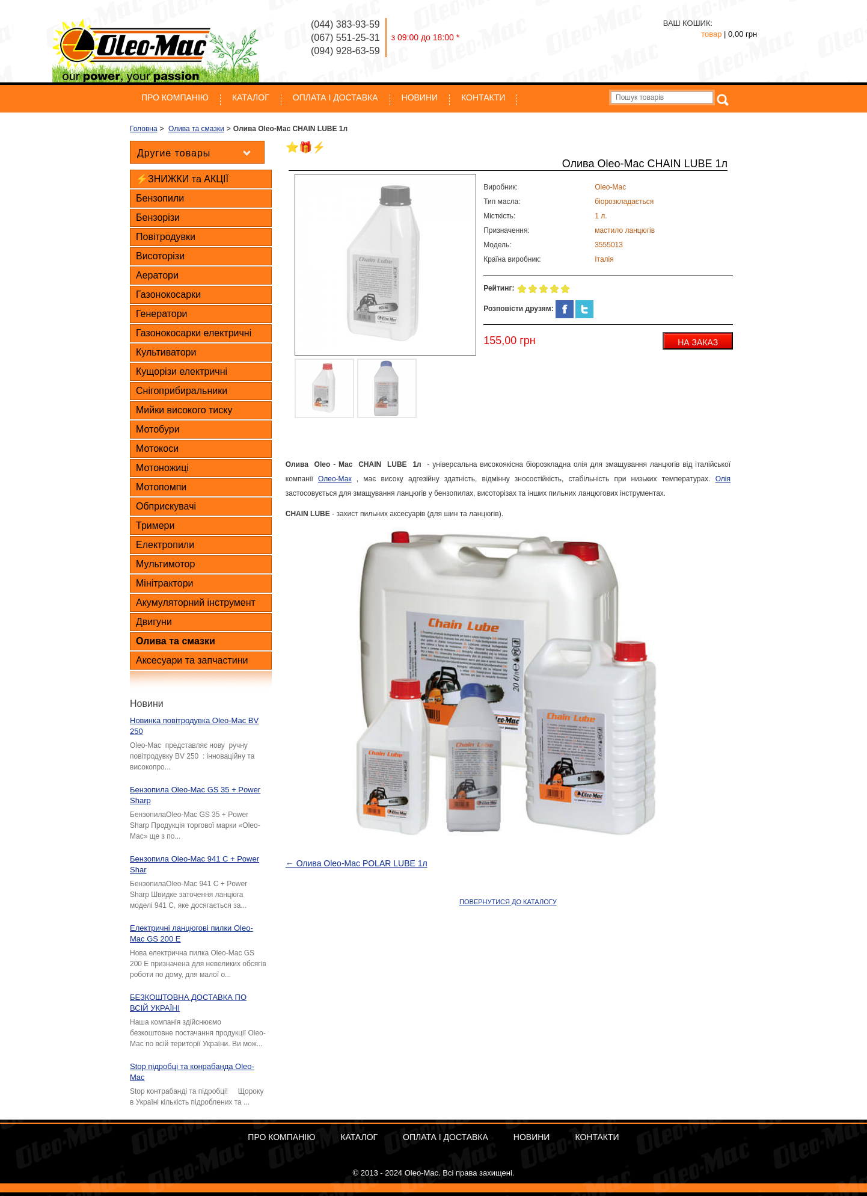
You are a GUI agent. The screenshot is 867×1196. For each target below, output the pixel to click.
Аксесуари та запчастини (192, 660)
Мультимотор (165, 564)
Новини (420, 97)
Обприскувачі (166, 506)
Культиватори (166, 352)
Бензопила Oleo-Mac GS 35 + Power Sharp (195, 795)
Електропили (165, 545)
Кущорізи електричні (181, 371)
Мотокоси (157, 448)
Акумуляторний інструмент (196, 602)
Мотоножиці (162, 468)
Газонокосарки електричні (193, 333)
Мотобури (158, 429)
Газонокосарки (168, 294)
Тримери (155, 525)
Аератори (157, 275)
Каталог (250, 97)
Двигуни (154, 622)
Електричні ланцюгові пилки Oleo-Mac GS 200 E (191, 933)
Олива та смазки (175, 641)
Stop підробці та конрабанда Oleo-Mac (192, 1072)
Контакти (483, 97)
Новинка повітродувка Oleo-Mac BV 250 (194, 726)
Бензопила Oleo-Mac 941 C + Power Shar (194, 864)
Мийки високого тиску (184, 410)
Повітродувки (165, 237)
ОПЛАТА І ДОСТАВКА (335, 97)
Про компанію (175, 97)
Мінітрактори (164, 583)
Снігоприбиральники (181, 391)
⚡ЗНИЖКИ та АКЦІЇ (182, 179)
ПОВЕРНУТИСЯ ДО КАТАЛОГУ (508, 901)
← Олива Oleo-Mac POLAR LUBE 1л (356, 863)
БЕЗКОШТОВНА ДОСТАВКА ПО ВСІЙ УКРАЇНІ (188, 1003)
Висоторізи (160, 256)
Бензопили (160, 198)
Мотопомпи (161, 487)
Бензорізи (158, 217)
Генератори (162, 314)
